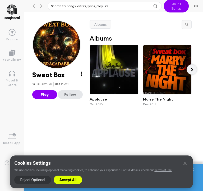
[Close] (185, 163)
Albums (100, 24)
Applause (98, 99)
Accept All (67, 180)
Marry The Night (158, 99)
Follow (70, 94)
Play (45, 94)
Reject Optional (32, 180)
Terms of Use (163, 170)
